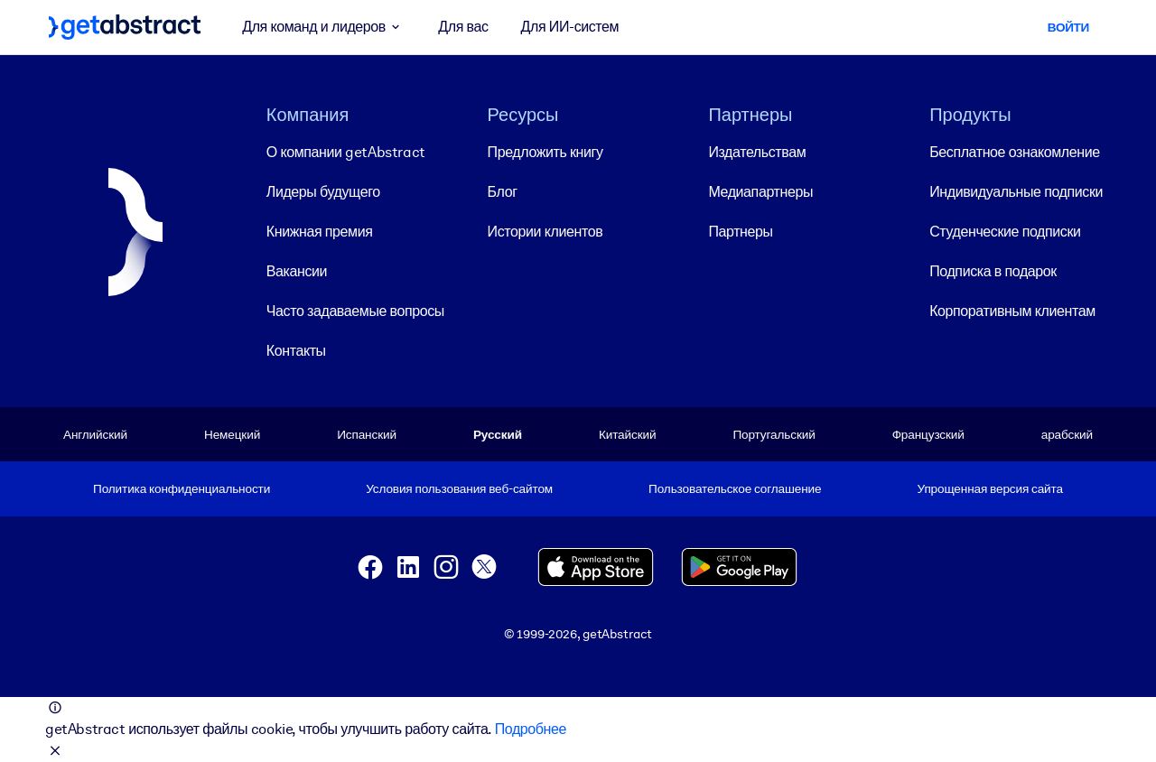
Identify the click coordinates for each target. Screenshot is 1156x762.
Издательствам (757, 152)
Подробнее (530, 729)
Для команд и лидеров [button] (324, 27)
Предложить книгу (545, 152)
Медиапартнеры (760, 191)
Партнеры (740, 231)
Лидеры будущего (323, 191)
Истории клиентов (545, 231)
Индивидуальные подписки (1016, 191)
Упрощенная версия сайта (990, 488)
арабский (1067, 434)
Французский (928, 434)
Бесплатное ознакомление (1014, 152)
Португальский (773, 434)
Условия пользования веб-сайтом (459, 488)
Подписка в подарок (993, 271)
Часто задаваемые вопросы (355, 311)
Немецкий (232, 434)
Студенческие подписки (1004, 231)
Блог (502, 191)
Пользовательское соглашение (734, 488)
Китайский (627, 434)
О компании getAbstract (345, 152)
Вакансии (296, 271)
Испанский (366, 434)
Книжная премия (319, 231)
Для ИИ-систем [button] (570, 26)
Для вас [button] (463, 26)
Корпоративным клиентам (1012, 311)
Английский (95, 434)
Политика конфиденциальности (181, 488)
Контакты (296, 350)
